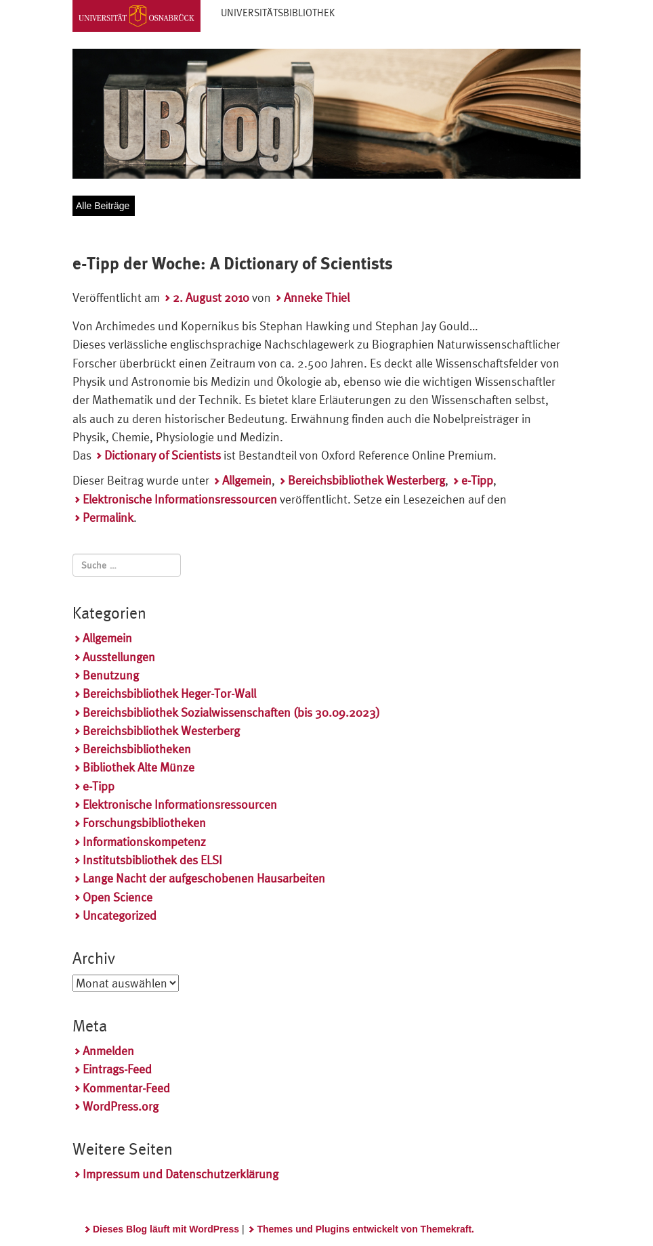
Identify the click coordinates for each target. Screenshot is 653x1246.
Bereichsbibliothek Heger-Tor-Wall (169, 693)
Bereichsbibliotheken (137, 749)
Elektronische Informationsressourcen (180, 499)
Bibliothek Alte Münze (138, 767)
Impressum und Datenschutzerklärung (180, 1174)
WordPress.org (121, 1106)
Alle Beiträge (102, 205)
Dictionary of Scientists (162, 455)
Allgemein (247, 480)
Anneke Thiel (317, 297)
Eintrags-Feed (117, 1069)
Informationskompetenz (144, 842)
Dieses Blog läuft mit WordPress (166, 1229)
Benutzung (111, 675)
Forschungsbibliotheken (144, 823)
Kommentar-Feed (126, 1088)
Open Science (117, 897)
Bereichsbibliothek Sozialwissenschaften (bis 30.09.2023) (231, 712)
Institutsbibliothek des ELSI (152, 860)
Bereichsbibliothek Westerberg (366, 480)
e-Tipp (477, 480)
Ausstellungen (119, 657)
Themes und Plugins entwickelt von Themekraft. (365, 1229)
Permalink (108, 517)
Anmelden (108, 1051)
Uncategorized (119, 915)
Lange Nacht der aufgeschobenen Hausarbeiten (204, 878)
